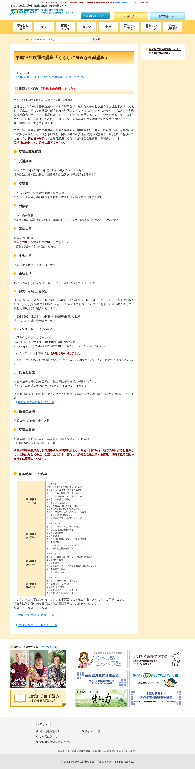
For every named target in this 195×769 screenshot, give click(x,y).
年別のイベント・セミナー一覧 (37, 625)
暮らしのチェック (151, 27)
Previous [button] (13, 671)
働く (44, 26)
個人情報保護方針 (49, 731)
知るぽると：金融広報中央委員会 (42, 12)
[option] (19, 669)
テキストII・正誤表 (72, 545)
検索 (98, 39)
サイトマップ (92, 731)
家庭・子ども (65, 27)
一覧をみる (51, 646)
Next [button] (63, 671)
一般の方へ (131, 16)
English (44, 724)
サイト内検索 (27, 39)
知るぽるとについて (95, 15)
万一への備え (129, 27)
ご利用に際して (48, 736)
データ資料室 (172, 27)
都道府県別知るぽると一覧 (55, 741)
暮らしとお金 (22, 27)
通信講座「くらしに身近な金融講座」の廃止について (51, 76)
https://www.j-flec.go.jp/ (126, 2)
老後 (108, 26)
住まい (87, 26)
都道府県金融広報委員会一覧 (36, 402)
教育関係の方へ (167, 16)
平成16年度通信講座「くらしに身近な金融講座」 (165, 51)
